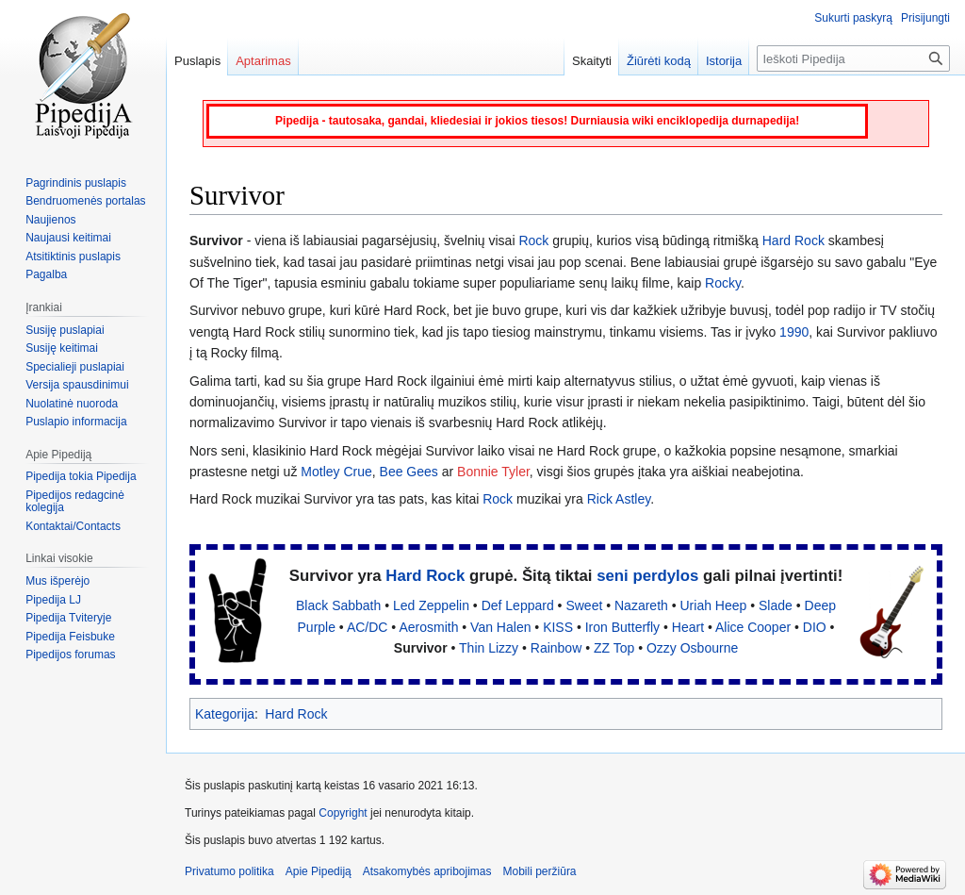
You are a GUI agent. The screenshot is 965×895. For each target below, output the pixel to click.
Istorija (724, 61)
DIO (814, 627)
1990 (794, 332)
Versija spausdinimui (76, 384)
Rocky (723, 282)
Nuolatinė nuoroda (71, 403)
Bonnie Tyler (493, 471)
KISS (558, 627)
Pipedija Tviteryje (68, 617)
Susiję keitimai (61, 348)
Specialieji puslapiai (74, 366)
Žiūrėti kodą (659, 61)
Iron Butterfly (622, 627)
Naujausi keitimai (68, 237)
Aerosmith (428, 627)
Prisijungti (925, 18)
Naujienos (50, 219)
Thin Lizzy (488, 647)
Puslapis (197, 61)
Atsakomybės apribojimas (427, 871)
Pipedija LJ (53, 599)
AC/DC (367, 627)
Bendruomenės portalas (85, 200)
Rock (533, 240)
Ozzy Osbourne (692, 647)
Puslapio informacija (75, 421)
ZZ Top (614, 647)
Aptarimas (263, 61)
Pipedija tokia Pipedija (80, 476)
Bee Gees (409, 471)
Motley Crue (336, 471)
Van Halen (500, 627)
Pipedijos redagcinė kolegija (74, 502)
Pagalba (46, 274)
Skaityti (592, 61)
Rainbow (556, 647)
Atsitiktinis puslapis (73, 256)
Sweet (583, 605)
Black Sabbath (338, 605)
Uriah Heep (713, 605)
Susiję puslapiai (64, 330)
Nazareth (641, 605)
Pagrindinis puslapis (75, 183)
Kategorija (224, 713)
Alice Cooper (753, 627)
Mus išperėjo (57, 581)
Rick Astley (618, 498)
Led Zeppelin (431, 605)
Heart (688, 627)
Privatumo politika (229, 871)
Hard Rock (793, 240)
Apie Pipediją (319, 871)
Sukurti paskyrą (853, 18)
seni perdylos (647, 576)
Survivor (421, 647)
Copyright (343, 813)
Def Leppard (518, 605)
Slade (776, 605)
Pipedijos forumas (70, 654)
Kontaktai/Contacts (73, 526)
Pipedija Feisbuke (70, 636)
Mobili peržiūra (540, 871)
